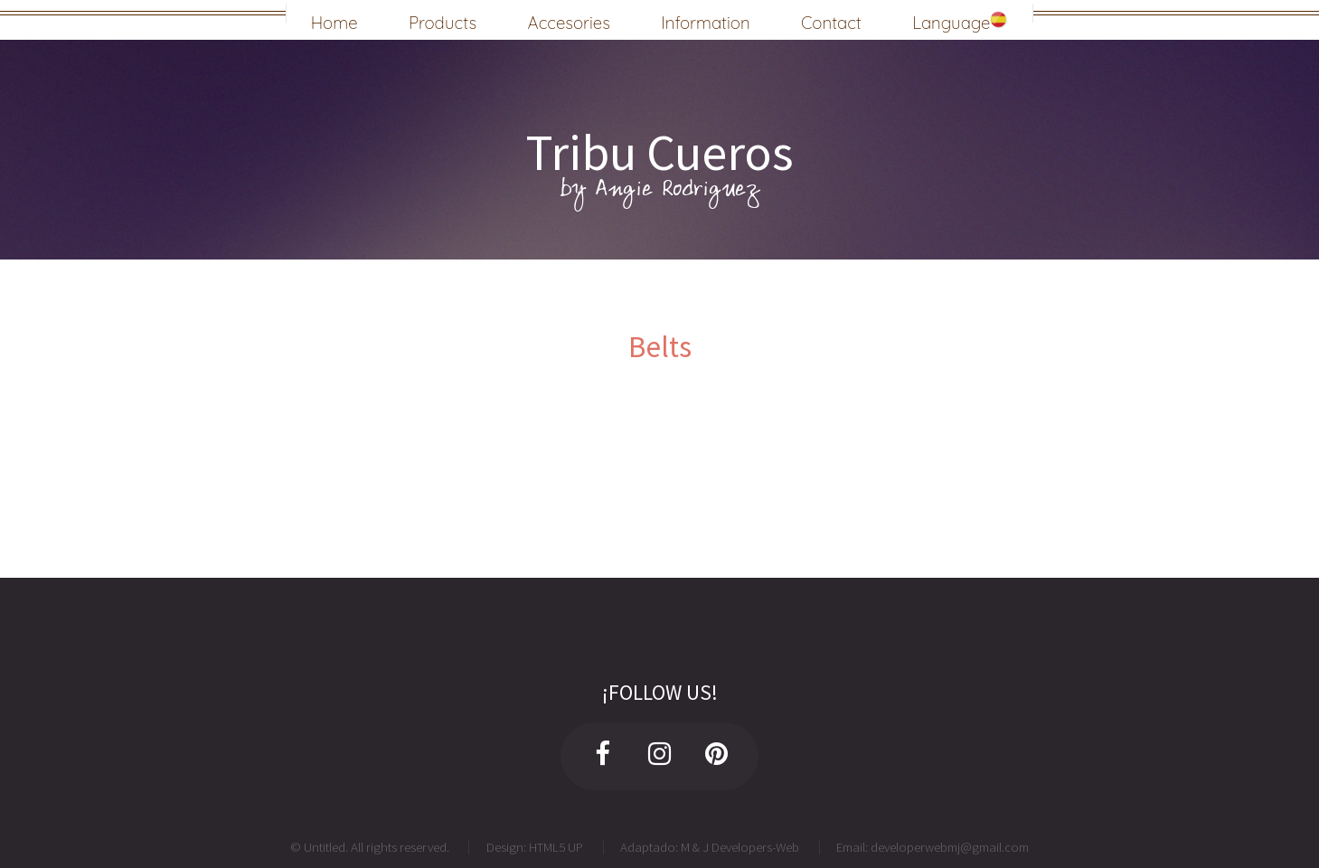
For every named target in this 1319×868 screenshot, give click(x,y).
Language (960, 20)
